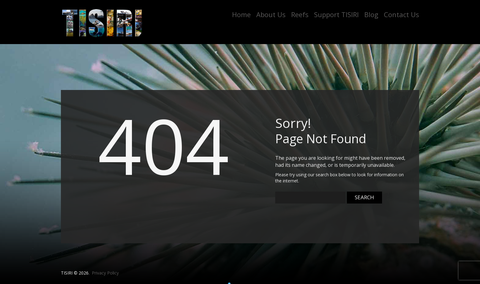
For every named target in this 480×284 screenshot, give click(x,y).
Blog (371, 14)
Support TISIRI (336, 14)
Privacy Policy (105, 273)
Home (241, 14)
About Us (271, 14)
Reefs (300, 14)
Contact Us (401, 14)
